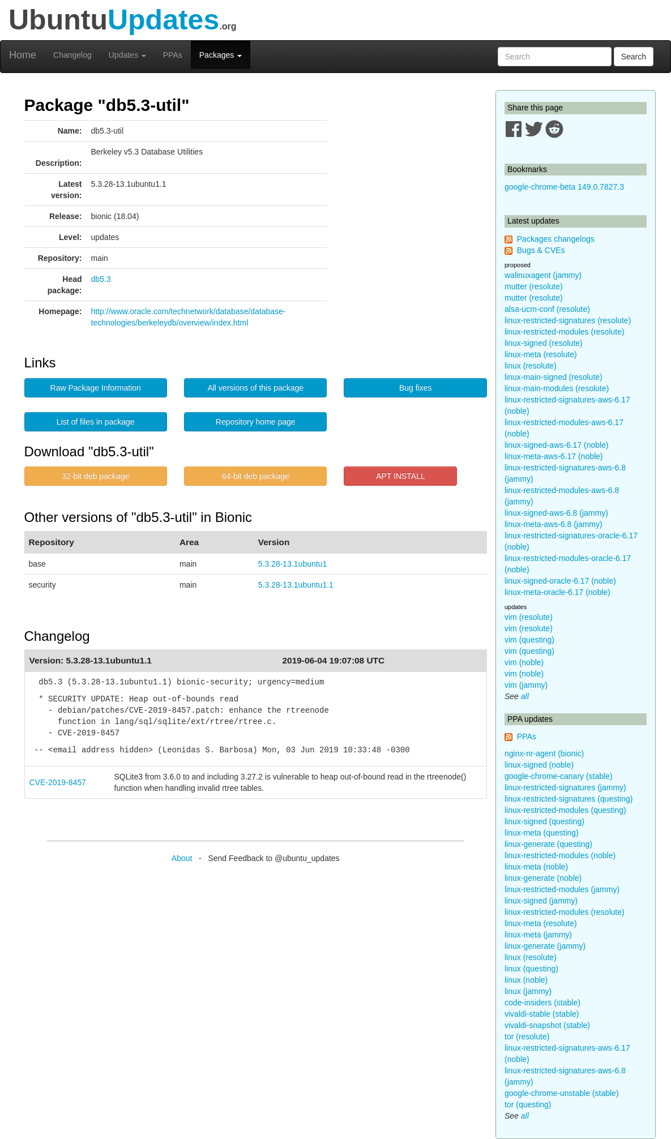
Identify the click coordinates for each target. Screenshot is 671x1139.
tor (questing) (528, 1104)
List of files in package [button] (96, 421)
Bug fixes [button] (415, 387)
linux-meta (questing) (542, 832)
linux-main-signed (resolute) (553, 377)
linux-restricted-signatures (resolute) (568, 320)
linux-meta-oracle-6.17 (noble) (557, 592)
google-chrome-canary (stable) (559, 776)
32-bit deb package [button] (95, 476)
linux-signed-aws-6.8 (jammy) (556, 512)
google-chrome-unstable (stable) (562, 1093)
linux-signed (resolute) (544, 343)
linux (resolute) (531, 365)
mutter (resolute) (534, 286)
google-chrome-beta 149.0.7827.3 (564, 186)
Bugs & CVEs (541, 250)
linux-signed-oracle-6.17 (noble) (560, 580)
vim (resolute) (529, 617)
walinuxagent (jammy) (543, 275)
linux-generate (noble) (543, 878)
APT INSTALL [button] (400, 476)
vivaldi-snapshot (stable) (547, 1025)
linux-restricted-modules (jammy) (562, 889)
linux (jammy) (528, 991)
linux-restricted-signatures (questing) (568, 798)
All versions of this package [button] (255, 387)
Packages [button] (220, 54)
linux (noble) (526, 979)
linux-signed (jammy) (541, 900)
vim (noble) (524, 662)
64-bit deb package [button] (255, 476)
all (525, 696)
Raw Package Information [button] (95, 387)
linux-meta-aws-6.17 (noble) (554, 456)
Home (22, 55)
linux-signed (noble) (539, 764)
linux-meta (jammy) (538, 934)
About (182, 858)
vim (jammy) (526, 685)
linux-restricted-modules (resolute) (565, 331)
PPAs (172, 54)
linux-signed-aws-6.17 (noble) (557, 444)
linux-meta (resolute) (541, 354)
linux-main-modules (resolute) (557, 388)
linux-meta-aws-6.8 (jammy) (553, 524)
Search (633, 56)
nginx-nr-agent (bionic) (544, 753)
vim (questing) (529, 639)
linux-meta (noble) (536, 866)
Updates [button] (127, 54)
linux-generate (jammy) (545, 945)
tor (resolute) (527, 1036)
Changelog (72, 54)
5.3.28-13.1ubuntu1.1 (296, 584)
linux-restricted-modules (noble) (560, 855)
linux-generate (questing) (548, 844)
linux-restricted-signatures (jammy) (565, 787)
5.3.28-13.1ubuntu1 (292, 563)
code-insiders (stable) (542, 1002)
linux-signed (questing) (544, 821)
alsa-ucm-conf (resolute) (547, 309)
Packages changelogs (556, 238)
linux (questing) (531, 968)
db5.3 (101, 279)
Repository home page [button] (256, 421)
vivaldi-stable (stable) (542, 1013)
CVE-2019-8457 (57, 782)
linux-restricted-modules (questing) (565, 810)
